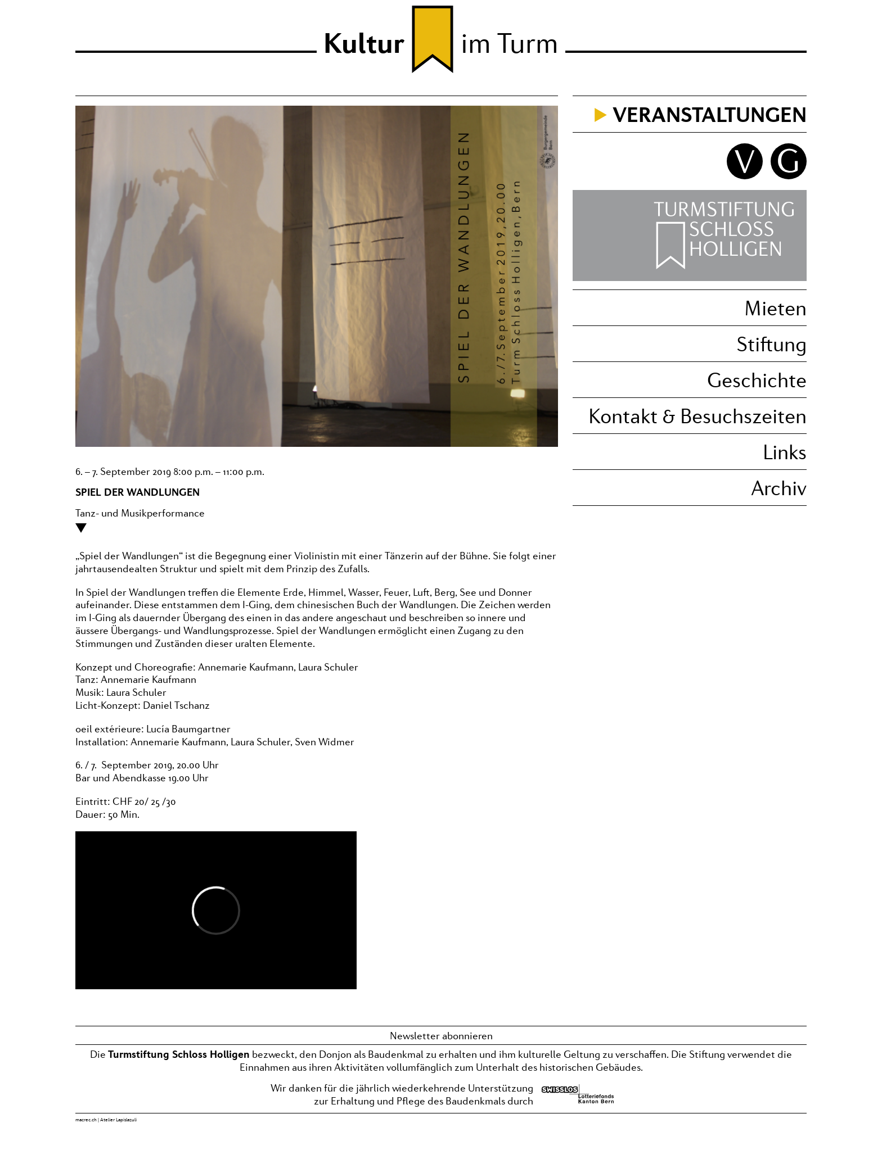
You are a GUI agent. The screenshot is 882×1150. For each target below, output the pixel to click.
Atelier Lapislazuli (118, 1119)
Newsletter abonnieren (441, 1035)
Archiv (779, 488)
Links (785, 452)
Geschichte (757, 380)
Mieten (775, 308)
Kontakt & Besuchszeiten (697, 416)
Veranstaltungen (710, 114)
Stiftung (771, 344)
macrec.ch (86, 1119)
